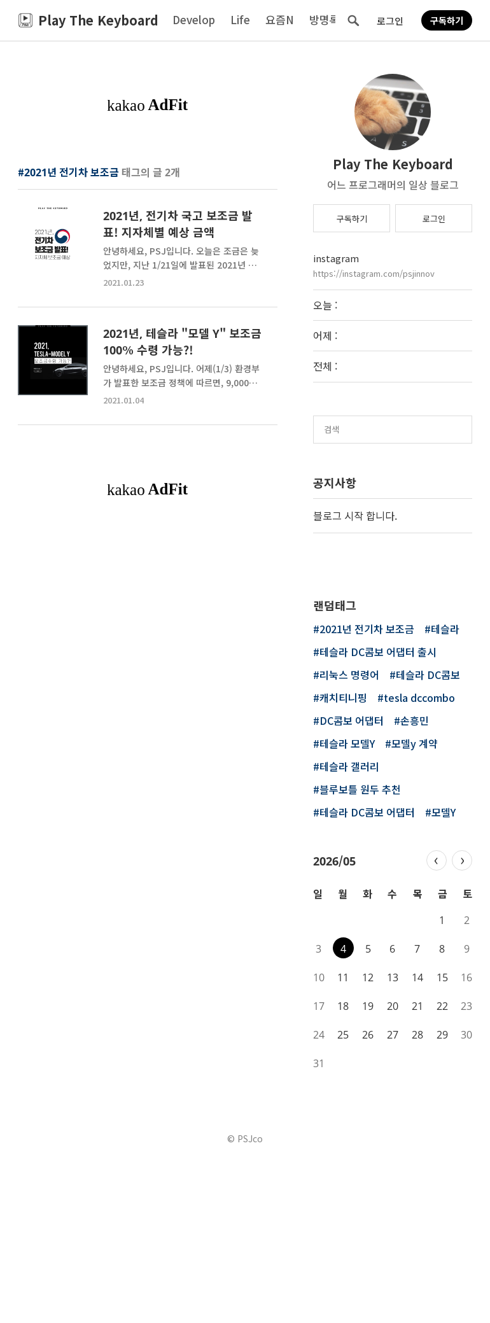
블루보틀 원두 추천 (360, 949)
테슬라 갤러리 (349, 926)
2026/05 (334, 1019)
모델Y (443, 972)
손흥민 (414, 880)
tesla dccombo (419, 857)
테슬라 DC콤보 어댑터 (367, 972)
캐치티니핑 (343, 857)
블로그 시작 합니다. (355, 515)
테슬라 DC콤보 (428, 835)
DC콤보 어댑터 (351, 880)
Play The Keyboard (393, 164)
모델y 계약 (414, 903)
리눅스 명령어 (349, 835)
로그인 (390, 20)
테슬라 (445, 789)
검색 (353, 20)
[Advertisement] (147, 221)
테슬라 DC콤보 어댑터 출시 (378, 812)
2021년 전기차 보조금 (366, 789)
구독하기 (446, 20)
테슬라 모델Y (347, 903)
